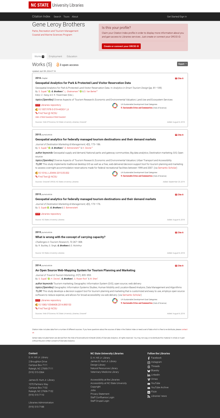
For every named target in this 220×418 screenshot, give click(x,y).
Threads (153, 366)
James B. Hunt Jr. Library (42, 380)
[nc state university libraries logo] (56, 5)
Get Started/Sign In (177, 16)
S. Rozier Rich (80, 278)
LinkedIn (153, 374)
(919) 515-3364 (36, 372)
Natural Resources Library (104, 368)
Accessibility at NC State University (108, 383)
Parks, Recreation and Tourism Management (55, 31)
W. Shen (93, 278)
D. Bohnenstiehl (72, 148)
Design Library (97, 364)
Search (57, 16)
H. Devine (86, 148)
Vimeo (152, 379)
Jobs (93, 390)
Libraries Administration (41, 402)
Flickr (152, 391)
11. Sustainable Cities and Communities (137, 107)
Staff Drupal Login (99, 400)
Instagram (154, 362)
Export (181, 64)
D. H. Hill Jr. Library (38, 357)
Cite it (179, 78)
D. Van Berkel (90, 91)
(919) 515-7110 (36, 394)
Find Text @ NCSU (46, 113)
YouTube (153, 383)
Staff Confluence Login (102, 397)
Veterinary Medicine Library (104, 372)
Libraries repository (48, 105)
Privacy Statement (99, 393)
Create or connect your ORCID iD (121, 46)
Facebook (154, 357)
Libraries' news (157, 396)
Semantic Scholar (167, 167)
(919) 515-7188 (36, 406)
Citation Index (41, 16)
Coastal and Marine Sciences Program (52, 34)
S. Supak (43, 91)
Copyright (95, 386)
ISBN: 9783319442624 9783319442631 (50, 117)
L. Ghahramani (71, 91)
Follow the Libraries (158, 353)
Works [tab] (39, 56)
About (75, 16)
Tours (66, 16)
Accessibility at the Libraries (105, 379)
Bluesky (153, 370)
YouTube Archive (158, 387)
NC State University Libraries (106, 353)
